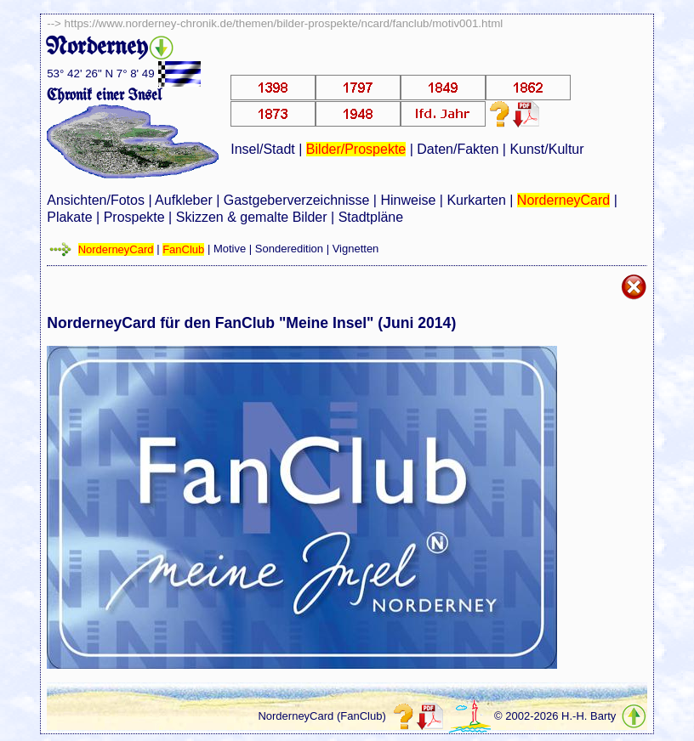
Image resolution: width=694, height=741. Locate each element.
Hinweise (407, 200)
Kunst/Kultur (546, 149)
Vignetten (356, 249)
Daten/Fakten (457, 149)
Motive (229, 249)
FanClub (183, 249)
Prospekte (134, 217)
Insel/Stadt (262, 149)
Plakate (69, 217)
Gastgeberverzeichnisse (297, 200)
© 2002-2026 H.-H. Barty (555, 716)
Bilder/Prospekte (356, 149)
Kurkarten (476, 200)
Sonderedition (289, 249)
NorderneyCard (563, 200)
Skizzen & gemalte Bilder (251, 217)
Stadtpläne (371, 217)
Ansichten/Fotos (96, 200)
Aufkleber (184, 200)
